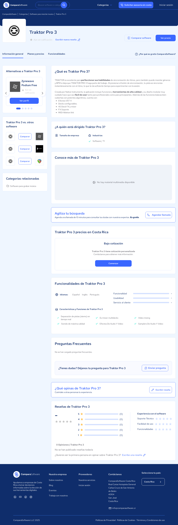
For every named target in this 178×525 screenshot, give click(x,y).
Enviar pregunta (155, 368)
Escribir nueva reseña (68, 40)
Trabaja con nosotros (58, 495)
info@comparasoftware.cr (122, 508)
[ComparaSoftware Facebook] (25, 497)
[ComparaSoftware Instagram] (31, 497)
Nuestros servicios (87, 480)
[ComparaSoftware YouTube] (20, 497)
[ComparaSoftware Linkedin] (15, 497)
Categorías (105, 5)
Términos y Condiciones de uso (150, 520)
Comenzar (113, 263)
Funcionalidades (56, 53)
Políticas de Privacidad (106, 520)
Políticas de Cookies (126, 520)
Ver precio (166, 38)
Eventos (52, 490)
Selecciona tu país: (151, 472)
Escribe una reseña (134, 455)
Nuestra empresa (58, 474)
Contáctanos (115, 474)
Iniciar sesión (166, 4)
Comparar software (139, 38)
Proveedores (85, 474)
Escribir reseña (160, 390)
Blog (51, 485)
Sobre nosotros (56, 480)
